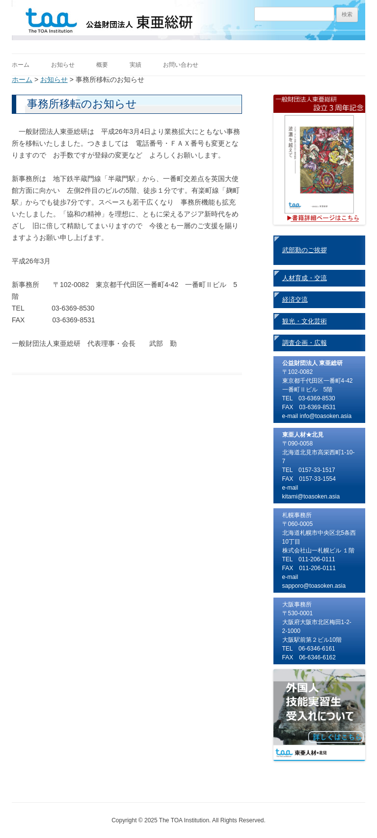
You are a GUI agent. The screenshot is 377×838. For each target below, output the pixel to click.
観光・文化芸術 (304, 321)
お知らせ (63, 64)
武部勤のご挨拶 (304, 250)
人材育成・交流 (304, 278)
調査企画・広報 (304, 342)
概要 (102, 64)
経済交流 (295, 299)
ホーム (20, 64)
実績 (135, 64)
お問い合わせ (180, 64)
